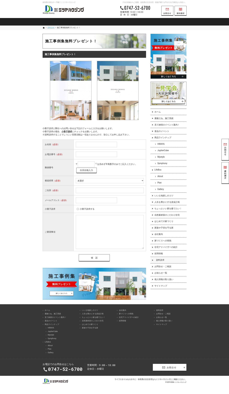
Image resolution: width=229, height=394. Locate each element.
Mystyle (161, 157)
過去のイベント (161, 131)
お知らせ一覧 (160, 273)
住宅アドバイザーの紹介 (166, 247)
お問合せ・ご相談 (162, 266)
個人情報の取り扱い (163, 279)
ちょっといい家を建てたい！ (168, 208)
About (160, 176)
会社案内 (158, 234)
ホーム (157, 112)
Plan (159, 182)
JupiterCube (163, 150)
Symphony (162, 163)
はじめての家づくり (163, 221)
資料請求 (160, 260)
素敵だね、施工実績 (163, 118)
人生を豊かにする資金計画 (167, 202)
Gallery (160, 189)
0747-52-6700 (139, 11)
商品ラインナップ (162, 137)
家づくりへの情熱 (162, 241)
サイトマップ (160, 286)
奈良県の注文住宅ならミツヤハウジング (154, 380)
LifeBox (158, 170)
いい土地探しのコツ (163, 195)
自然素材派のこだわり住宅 (167, 215)
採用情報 (158, 253)
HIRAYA (161, 144)
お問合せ (167, 11)
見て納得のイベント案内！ (167, 125)
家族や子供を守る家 (163, 228)
